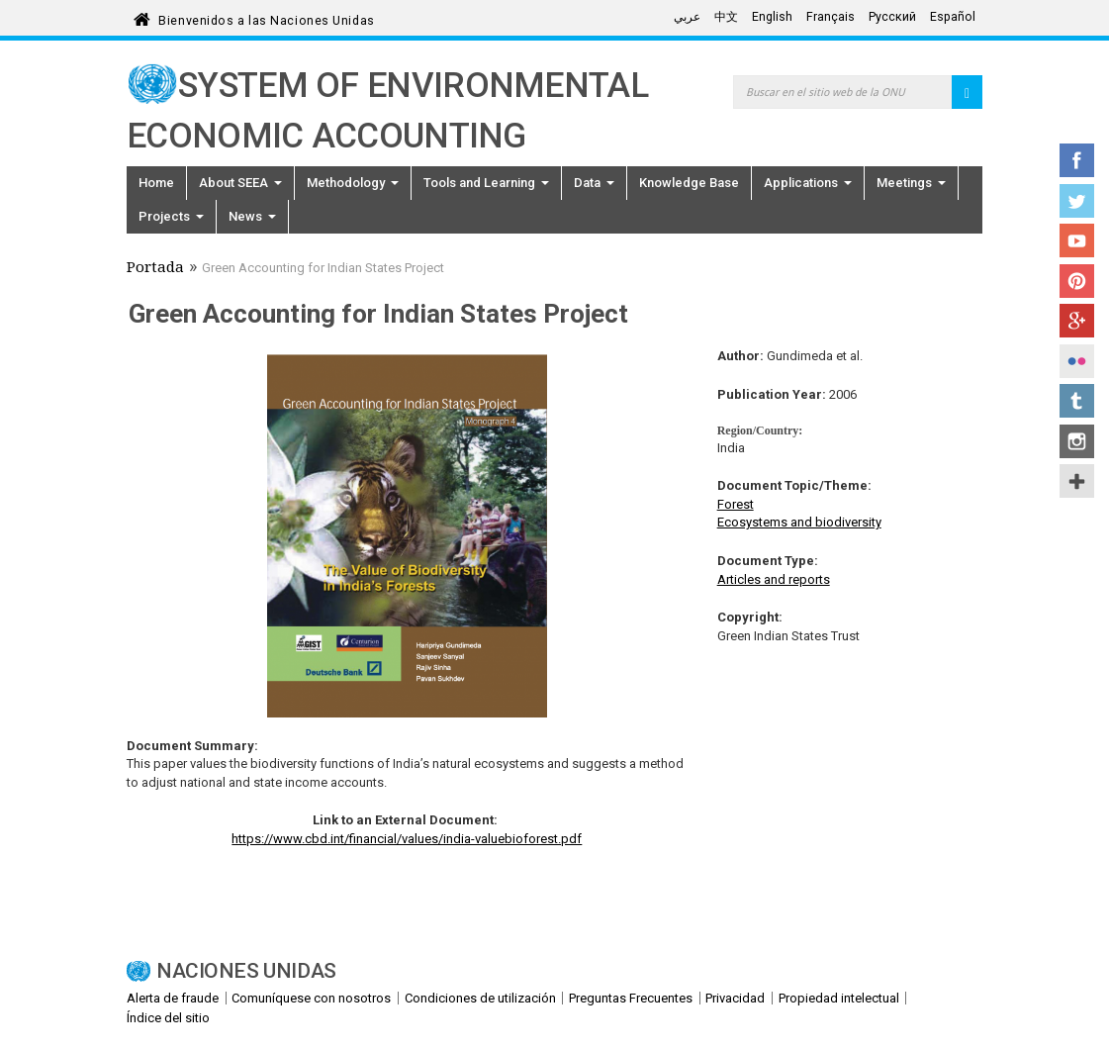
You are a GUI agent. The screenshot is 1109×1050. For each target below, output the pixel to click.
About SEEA (240, 182)
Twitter (1077, 201)
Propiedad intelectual (839, 998)
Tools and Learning (486, 182)
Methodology (353, 182)
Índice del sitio (168, 1017)
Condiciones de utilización (480, 998)
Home (156, 182)
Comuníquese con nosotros (311, 998)
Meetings (911, 182)
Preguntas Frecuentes (631, 998)
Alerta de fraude (173, 998)
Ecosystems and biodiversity (799, 522)
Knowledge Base (689, 182)
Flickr (1077, 361)
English (772, 17)
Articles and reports (773, 579)
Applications (808, 182)
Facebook (1077, 160)
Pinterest (1077, 281)
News (252, 216)
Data (594, 182)
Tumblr (1077, 401)
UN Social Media (1077, 481)
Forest (735, 504)
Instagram (1077, 441)
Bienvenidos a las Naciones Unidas (266, 17)
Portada (155, 269)
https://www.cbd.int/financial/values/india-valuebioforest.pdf (406, 838)
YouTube (1077, 240)
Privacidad (735, 998)
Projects (171, 216)
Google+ (1077, 320)
